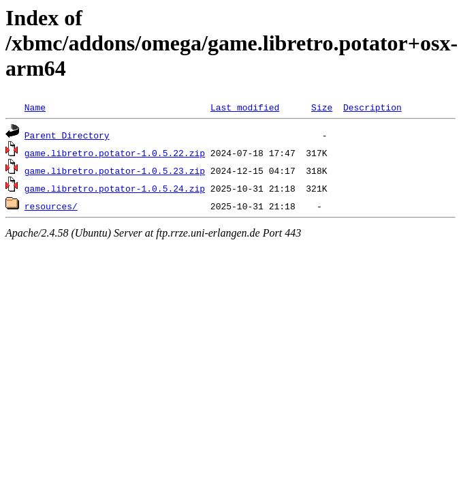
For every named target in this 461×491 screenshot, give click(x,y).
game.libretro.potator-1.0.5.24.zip (115, 188)
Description (372, 107)
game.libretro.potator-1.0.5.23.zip (115, 170)
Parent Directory (67, 135)
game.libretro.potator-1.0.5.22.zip (115, 153)
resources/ (51, 206)
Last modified (244, 107)
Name (35, 107)
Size (321, 107)
